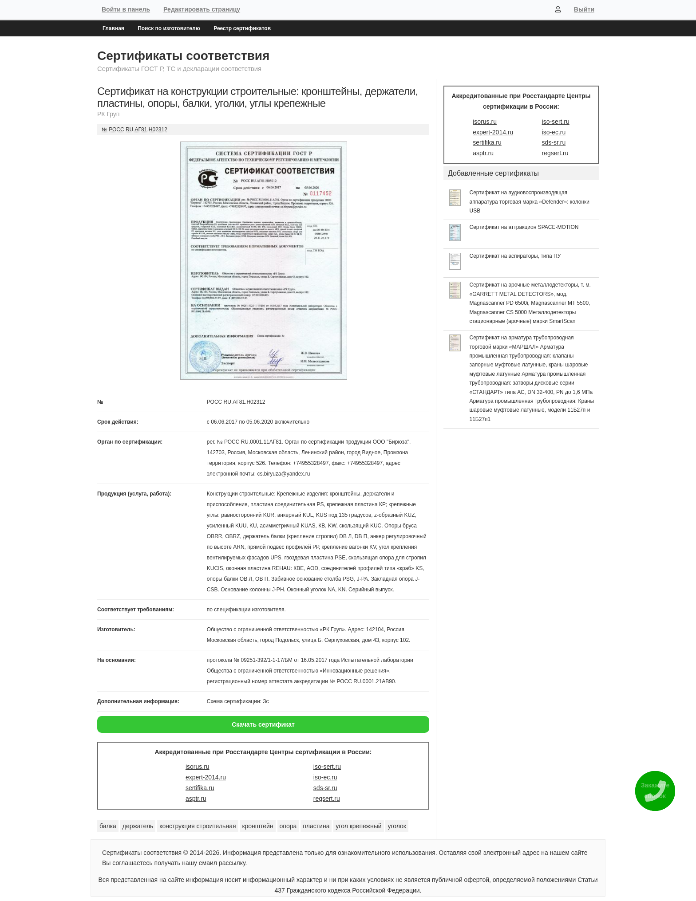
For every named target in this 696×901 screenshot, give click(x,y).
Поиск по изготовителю (169, 28)
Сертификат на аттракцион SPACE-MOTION (524, 227)
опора (288, 826)
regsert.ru (326, 798)
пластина (316, 826)
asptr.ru (196, 798)
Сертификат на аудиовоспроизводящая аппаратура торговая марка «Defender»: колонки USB (530, 201)
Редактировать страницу (201, 9)
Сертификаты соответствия (183, 56)
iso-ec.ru (325, 777)
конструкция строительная (197, 826)
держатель (138, 826)
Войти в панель (126, 9)
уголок (397, 826)
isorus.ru (198, 766)
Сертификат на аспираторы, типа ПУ (515, 256)
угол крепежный (358, 826)
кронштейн (257, 826)
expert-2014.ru (206, 777)
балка (107, 826)
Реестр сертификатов (242, 28)
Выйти (584, 9)
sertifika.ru (200, 787)
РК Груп (108, 114)
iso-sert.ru (327, 766)
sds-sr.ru (325, 787)
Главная (113, 28)
